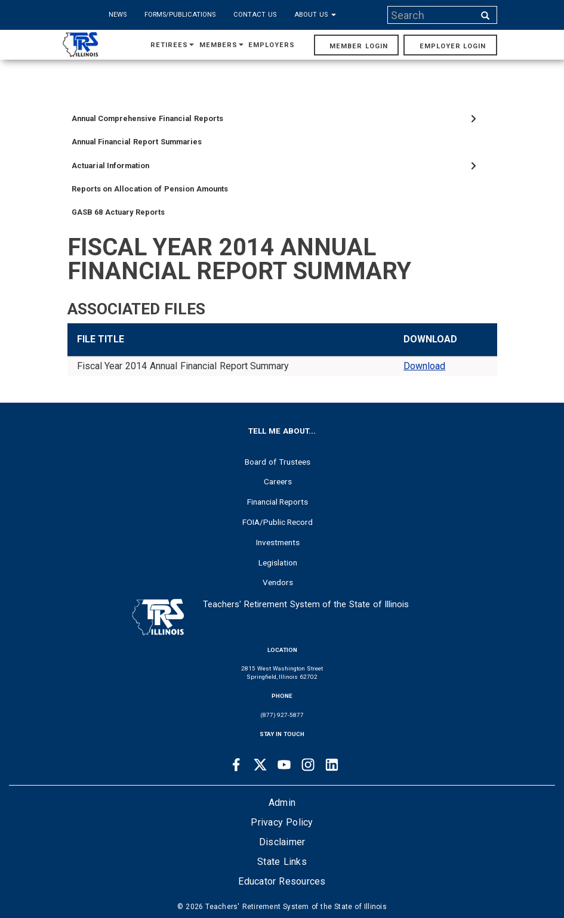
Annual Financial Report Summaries (137, 141)
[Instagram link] (308, 764)
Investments (278, 542)
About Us (315, 14)
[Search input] (432, 15)
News (118, 14)
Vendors (278, 582)
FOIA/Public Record (277, 522)
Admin (282, 802)
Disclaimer (282, 842)
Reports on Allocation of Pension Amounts (150, 188)
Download (424, 366)
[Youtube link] (284, 764)
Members (221, 45)
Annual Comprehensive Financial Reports (147, 118)
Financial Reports (278, 501)
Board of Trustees (277, 461)
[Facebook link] (236, 764)
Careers (278, 481)
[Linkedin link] (331, 764)
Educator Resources (281, 881)
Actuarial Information (111, 165)
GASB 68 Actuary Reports (118, 212)
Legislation (277, 562)
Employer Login (453, 46)
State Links (282, 861)
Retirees (172, 45)
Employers (271, 45)
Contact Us (254, 14)
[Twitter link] (260, 764)
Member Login (358, 46)
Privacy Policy (282, 822)
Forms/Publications (179, 14)
